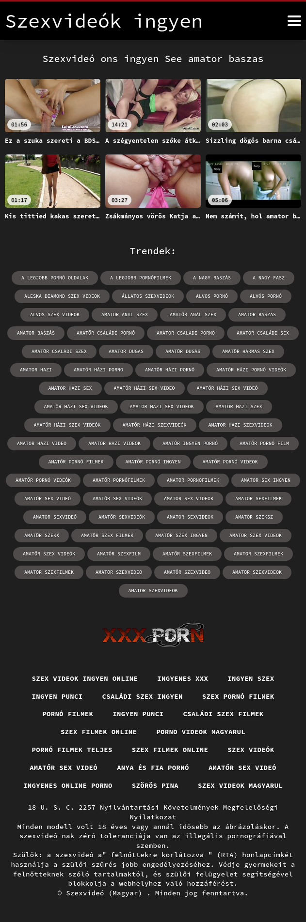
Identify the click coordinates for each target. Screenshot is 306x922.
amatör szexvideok (257, 572)
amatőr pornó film (264, 443)
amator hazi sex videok (162, 406)
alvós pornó (266, 296)
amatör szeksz (254, 517)
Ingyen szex (250, 678)
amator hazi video (41, 443)
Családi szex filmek (223, 713)
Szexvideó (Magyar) (106, 893)
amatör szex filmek (107, 535)
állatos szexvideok (148, 296)
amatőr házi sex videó (227, 388)
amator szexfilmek (258, 554)
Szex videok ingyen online (85, 678)
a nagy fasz (269, 278)
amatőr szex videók (49, 554)
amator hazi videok (114, 443)
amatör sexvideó (55, 517)
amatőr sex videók (117, 498)
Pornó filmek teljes (72, 749)
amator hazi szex (239, 406)
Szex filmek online (99, 731)
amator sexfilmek (258, 498)
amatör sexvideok (190, 517)
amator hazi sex (70, 388)
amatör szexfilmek (49, 572)
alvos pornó (212, 296)
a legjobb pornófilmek (140, 278)
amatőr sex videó (47, 498)
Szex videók (250, 749)
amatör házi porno (98, 370)
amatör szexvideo (119, 572)
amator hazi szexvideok (241, 425)
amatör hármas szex (248, 351)
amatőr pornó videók (43, 480)
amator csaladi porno (186, 333)
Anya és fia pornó (153, 767)
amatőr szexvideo (187, 572)
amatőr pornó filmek (76, 462)
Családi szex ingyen (142, 696)
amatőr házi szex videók (67, 425)
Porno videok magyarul (200, 731)
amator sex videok (188, 498)
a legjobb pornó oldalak (54, 278)
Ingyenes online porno (68, 785)
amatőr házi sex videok (76, 406)
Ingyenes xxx (182, 678)
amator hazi (36, 370)
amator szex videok (255, 535)
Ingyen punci (57, 696)
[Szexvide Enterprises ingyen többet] (294, 20)
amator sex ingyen (265, 480)
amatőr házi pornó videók (251, 370)
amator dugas (126, 351)
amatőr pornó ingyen (153, 462)
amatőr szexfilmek (187, 554)
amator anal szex (124, 314)
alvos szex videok (55, 314)
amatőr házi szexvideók (155, 425)
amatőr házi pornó (169, 370)
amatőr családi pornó (106, 333)
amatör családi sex (263, 333)
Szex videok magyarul (240, 785)
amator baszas (257, 314)
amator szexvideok (153, 590)
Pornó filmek (67, 713)
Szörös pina (155, 785)
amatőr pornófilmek (119, 480)
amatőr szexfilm (119, 554)
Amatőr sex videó (63, 767)
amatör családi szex (59, 351)
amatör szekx (41, 535)
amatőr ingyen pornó (190, 443)
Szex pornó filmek (238, 696)
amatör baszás (36, 333)
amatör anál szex (193, 314)
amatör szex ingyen (181, 535)
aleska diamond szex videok (62, 296)
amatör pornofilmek (193, 480)
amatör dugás (182, 351)
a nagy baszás (212, 278)
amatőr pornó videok (230, 462)
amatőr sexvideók (121, 517)
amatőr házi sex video (144, 388)
